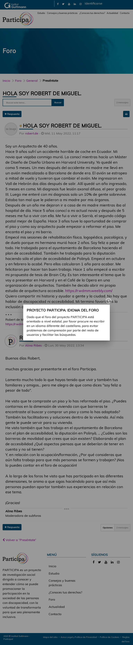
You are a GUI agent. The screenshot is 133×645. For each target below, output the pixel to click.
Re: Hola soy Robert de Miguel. (63, 338)
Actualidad (112, 13)
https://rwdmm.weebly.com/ (88, 290)
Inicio (6, 81)
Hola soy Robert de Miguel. (42, 93)
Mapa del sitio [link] (50, 637)
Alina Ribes (33, 345)
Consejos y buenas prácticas (62, 13)
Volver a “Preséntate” (19, 540)
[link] (58, 4)
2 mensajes (122, 102)
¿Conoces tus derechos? (92, 13)
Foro (52, 599)
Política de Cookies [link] (109, 637)
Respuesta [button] (12, 114)
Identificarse (93, 3)
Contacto (125, 13)
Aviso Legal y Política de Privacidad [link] (79, 637)
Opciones (108, 527)
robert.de (31, 133)
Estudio (41, 13)
